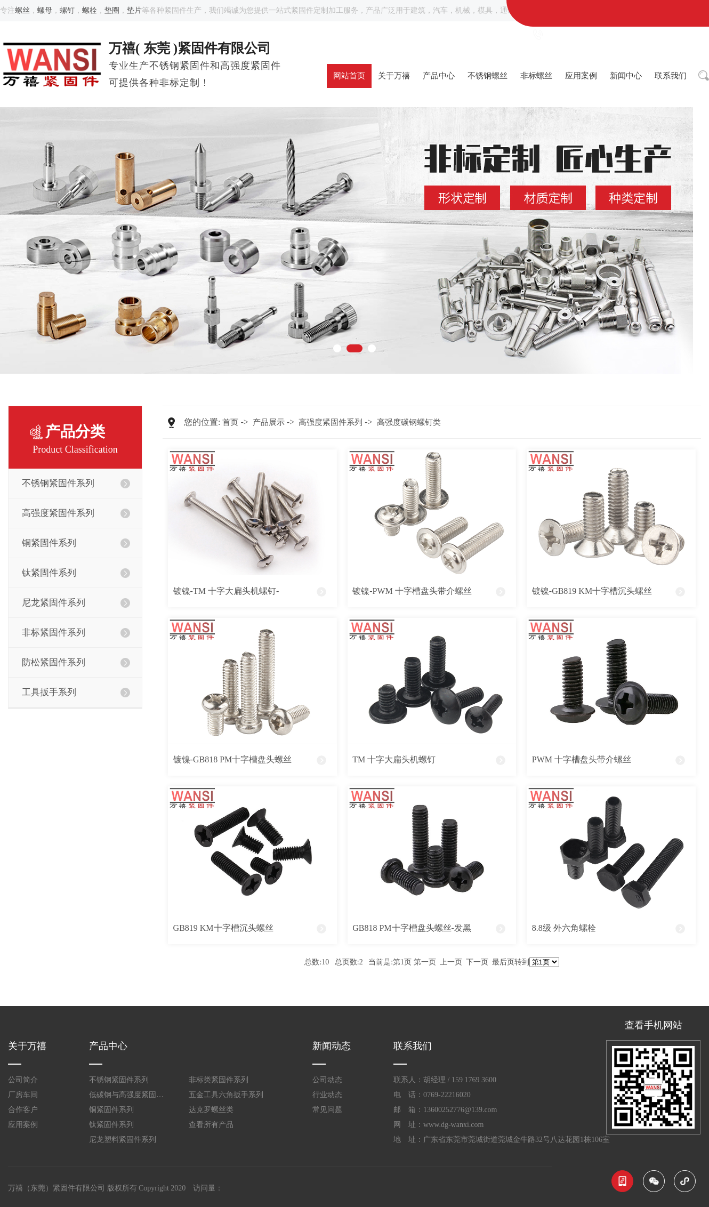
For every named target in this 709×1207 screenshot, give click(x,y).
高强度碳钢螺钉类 (409, 422)
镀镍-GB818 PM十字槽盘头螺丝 (232, 759)
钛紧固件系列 (49, 573)
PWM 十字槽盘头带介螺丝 (581, 759)
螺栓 (89, 10)
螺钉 (67, 10)
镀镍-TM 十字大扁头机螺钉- (226, 591)
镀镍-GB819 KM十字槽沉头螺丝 (592, 591)
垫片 (134, 10)
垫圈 (111, 10)
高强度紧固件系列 (58, 513)
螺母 (44, 10)
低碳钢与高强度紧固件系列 (129, 1095)
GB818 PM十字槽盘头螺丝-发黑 (411, 927)
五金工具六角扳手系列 (226, 1095)
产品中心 (439, 75)
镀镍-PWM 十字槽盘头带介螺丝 (412, 591)
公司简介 (23, 1080)
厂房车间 (23, 1095)
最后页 (503, 962)
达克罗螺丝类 (211, 1110)
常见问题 (327, 1110)
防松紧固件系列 (53, 662)
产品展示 (269, 422)
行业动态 (327, 1095)
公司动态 (327, 1080)
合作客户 (23, 1110)
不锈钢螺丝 (487, 75)
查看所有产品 (211, 1125)
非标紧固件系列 (53, 632)
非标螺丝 (536, 75)
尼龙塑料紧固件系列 (122, 1140)
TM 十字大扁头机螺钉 (394, 759)
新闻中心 (626, 75)
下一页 (477, 962)
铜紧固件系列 (49, 543)
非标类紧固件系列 (218, 1080)
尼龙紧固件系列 (53, 603)
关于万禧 (394, 75)
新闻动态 (331, 1046)
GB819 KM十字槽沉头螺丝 (223, 927)
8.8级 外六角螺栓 (564, 927)
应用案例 (581, 75)
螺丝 (22, 10)
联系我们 (671, 75)
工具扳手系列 (49, 692)
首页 (230, 422)
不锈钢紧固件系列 (58, 483)
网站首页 (349, 75)
